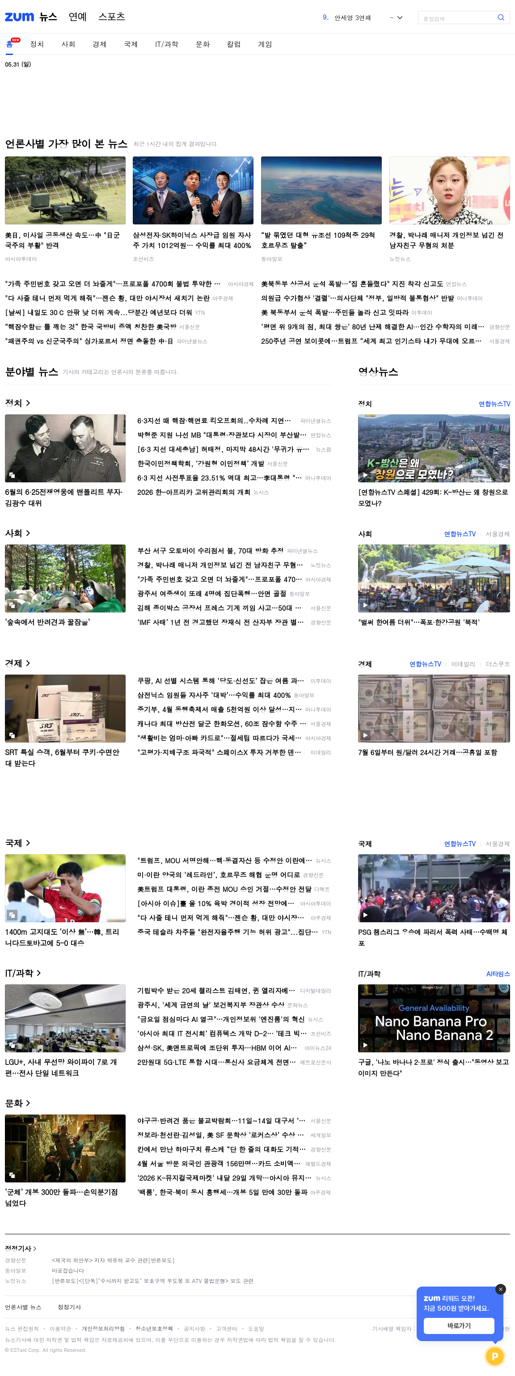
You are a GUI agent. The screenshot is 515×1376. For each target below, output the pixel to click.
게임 (265, 44)
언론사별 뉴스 (23, 1307)
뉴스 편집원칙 (22, 1328)
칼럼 (234, 44)
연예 (78, 17)
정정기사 (18, 1248)
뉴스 (48, 17)
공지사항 (194, 1328)
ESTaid (18, 1349)
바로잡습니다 (68, 1270)
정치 (37, 44)
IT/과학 (166, 44)
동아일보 (272, 258)
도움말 (256, 1328)
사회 (68, 44)
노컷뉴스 (400, 258)
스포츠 (111, 17)
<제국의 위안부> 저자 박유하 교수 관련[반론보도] (113, 1260)
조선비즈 (143, 258)
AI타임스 (498, 973)
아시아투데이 (21, 258)
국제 (131, 44)
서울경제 (498, 533)
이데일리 (463, 663)
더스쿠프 (498, 663)
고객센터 (226, 1328)
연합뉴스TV (494, 403)
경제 (100, 44)
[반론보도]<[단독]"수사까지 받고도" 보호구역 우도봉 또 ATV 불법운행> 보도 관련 (152, 1280)
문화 (202, 44)
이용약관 (60, 1328)
